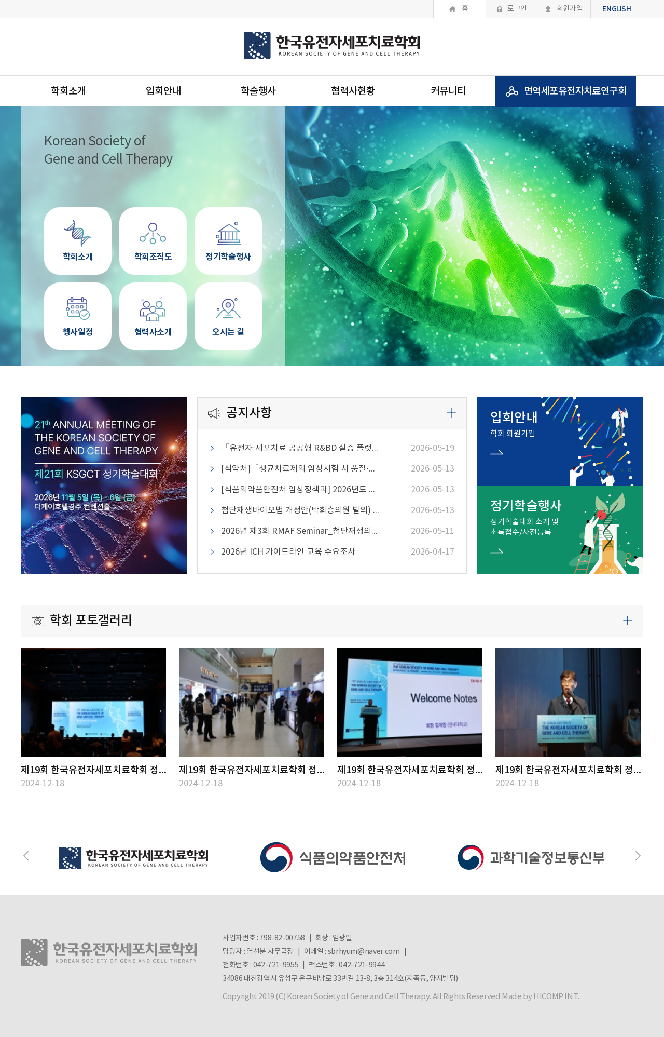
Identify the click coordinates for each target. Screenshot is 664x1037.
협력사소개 (153, 311)
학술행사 (258, 91)
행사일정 (77, 311)
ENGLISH (616, 9)
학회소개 (68, 91)
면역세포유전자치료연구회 (575, 91)
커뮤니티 (448, 91)
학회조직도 (153, 235)
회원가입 (570, 9)
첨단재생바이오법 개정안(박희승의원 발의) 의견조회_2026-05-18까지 (301, 510)
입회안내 (163, 91)
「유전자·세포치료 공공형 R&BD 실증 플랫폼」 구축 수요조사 (301, 448)
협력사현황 (353, 91)
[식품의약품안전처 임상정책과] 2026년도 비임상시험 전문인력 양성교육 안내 (301, 489)
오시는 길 (228, 311)
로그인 (517, 9)
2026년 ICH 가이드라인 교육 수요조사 (288, 552)
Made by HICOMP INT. (540, 996)
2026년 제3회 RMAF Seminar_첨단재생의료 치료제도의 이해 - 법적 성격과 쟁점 (301, 531)
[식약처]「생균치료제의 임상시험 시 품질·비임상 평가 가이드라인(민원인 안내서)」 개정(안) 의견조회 (301, 469)
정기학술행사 (228, 235)
